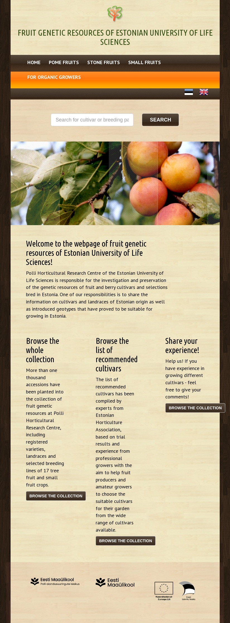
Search (160, 120)
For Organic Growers (54, 77)
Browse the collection (56, 496)
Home (33, 62)
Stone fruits (103, 62)
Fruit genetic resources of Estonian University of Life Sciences (115, 37)
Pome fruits (64, 62)
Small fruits (144, 62)
